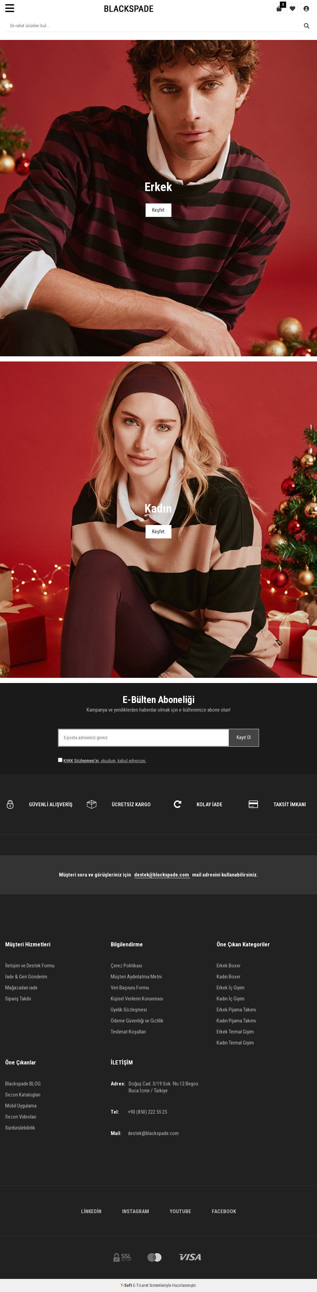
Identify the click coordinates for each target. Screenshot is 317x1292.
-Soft (126, 1285)
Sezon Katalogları (22, 1095)
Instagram (135, 1211)
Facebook (224, 1211)
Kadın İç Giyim (231, 999)
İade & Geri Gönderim (26, 977)
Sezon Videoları (20, 1117)
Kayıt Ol (244, 737)
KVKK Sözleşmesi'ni (81, 760)
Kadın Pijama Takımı (236, 1021)
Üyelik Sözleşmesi (129, 1010)
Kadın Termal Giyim (235, 1043)
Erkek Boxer (228, 966)
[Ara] (306, 26)
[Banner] (158, 198)
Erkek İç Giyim (231, 988)
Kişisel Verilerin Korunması (137, 999)
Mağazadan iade (21, 988)
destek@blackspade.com (162, 875)
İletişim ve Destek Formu (30, 966)
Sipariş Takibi (18, 999)
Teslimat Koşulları (128, 1032)
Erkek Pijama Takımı (236, 1010)
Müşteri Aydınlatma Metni (136, 977)
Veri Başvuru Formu (130, 988)
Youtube (180, 1211)
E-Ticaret (140, 1285)
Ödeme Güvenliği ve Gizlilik (137, 1021)
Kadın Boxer (228, 977)
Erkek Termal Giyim (235, 1032)
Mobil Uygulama (21, 1106)
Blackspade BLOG (23, 1084)
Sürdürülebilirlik (20, 1128)
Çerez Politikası (126, 966)
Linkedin (91, 1211)
